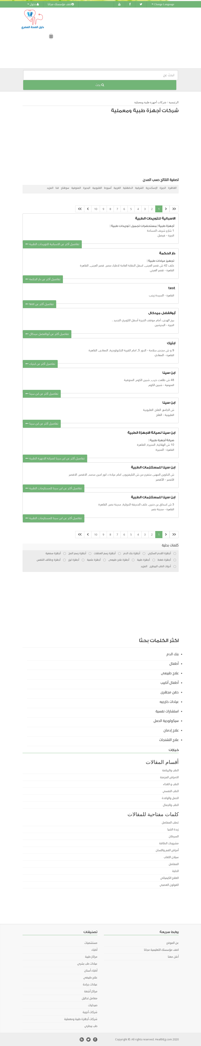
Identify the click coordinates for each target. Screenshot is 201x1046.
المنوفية (76, 188)
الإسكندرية (151, 188)
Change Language (163, 4)
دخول (33, 4)
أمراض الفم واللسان (167, 850)
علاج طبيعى (170, 673)
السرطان (174, 836)
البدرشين (160, 325)
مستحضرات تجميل (144, 226)
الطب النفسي (171, 791)
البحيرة (86, 188)
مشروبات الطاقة (169, 843)
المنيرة (160, 450)
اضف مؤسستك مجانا (61, 4)
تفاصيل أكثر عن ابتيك (40, 364)
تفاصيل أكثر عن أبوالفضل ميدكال (47, 334)
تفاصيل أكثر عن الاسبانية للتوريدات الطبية (52, 244)
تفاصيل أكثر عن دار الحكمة (42, 279)
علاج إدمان (171, 730)
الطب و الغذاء (171, 784)
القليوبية (97, 188)
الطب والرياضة (170, 770)
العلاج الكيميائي (169, 878)
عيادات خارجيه (169, 701)
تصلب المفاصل (170, 823)
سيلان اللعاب (171, 857)
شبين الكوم (155, 385)
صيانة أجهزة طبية (162, 440)
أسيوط (107, 188)
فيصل (161, 235)
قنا (57, 188)
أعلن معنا (173, 957)
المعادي (159, 355)
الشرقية (139, 188)
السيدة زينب (156, 295)
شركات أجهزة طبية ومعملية (150, 102)
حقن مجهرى (169, 692)
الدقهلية (128, 188)
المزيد (50, 188)
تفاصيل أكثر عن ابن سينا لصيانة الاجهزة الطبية (55, 458)
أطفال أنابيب (169, 682)
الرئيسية (174, 102)
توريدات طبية (120, 226)
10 (95, 209)
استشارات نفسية (167, 711)
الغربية (117, 188)
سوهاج (65, 188)
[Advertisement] (103, 146)
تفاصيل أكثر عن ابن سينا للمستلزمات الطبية (53, 488)
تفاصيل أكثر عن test (39, 304)
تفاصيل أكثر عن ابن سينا (41, 394)
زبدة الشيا (173, 829)
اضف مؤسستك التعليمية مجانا (161, 950)
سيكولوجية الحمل (166, 720)
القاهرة (172, 188)
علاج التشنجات (169, 740)
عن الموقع (173, 943)
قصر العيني (157, 270)
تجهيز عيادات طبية (161, 260)
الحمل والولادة (170, 798)
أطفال (174, 663)
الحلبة (175, 871)
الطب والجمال (171, 805)
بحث (99, 85)
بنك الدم (173, 654)
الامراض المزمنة (169, 777)
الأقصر (170, 480)
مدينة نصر (157, 509)
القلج (159, 415)
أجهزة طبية (166, 226)
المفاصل (174, 864)
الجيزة (163, 188)
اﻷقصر (160, 480)
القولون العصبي (169, 885)
